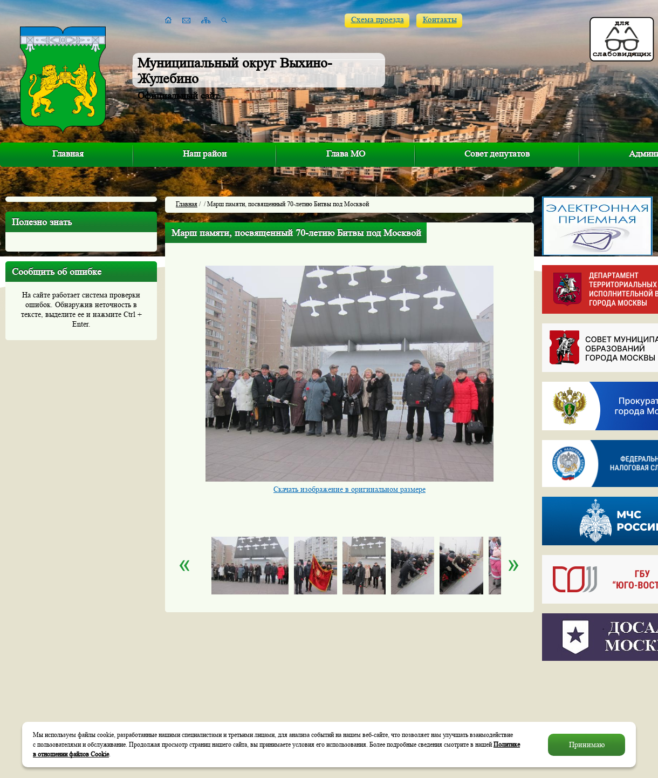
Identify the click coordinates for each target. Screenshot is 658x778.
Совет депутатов (497, 153)
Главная (68, 153)
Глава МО (345, 153)
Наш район (205, 153)
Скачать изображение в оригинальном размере (349, 489)
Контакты (440, 19)
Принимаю (587, 744)
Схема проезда (377, 19)
